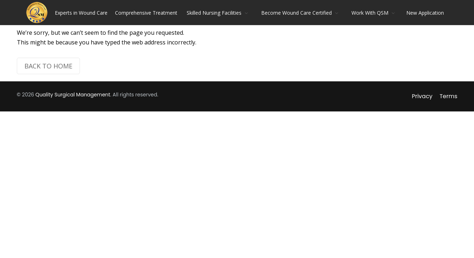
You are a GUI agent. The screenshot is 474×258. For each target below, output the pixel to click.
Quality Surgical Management (72, 94)
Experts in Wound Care (81, 12)
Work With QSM (369, 12)
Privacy (422, 96)
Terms (448, 96)
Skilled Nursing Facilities (214, 12)
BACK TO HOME (48, 66)
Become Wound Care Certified (296, 12)
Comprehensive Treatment (146, 12)
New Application (425, 12)
